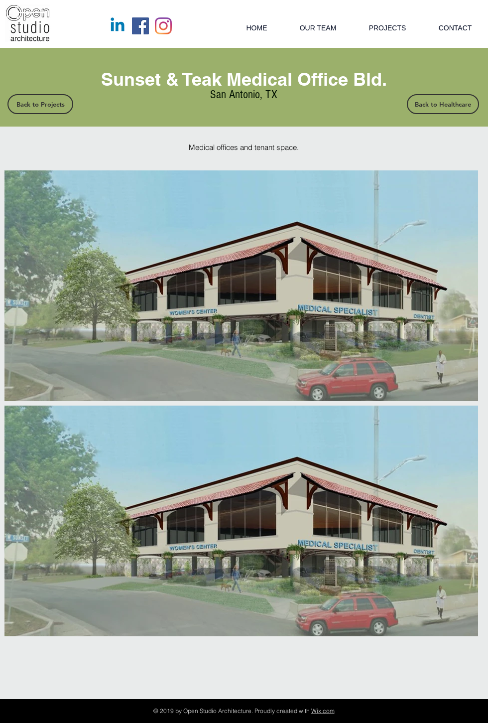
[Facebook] (140, 25)
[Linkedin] (117, 25)
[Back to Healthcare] (443, 104)
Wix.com (323, 711)
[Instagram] (163, 25)
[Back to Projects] (40, 104)
